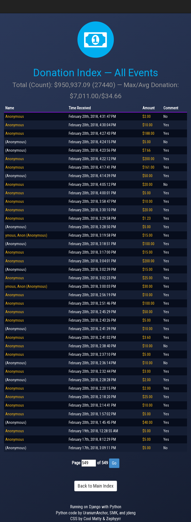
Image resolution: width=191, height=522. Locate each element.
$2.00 (146, 116)
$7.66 (146, 150)
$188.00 (148, 133)
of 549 (102, 462)
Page (76, 462)
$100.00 (148, 244)
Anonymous (14, 116)
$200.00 (148, 159)
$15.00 (147, 235)
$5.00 (146, 142)
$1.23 (146, 218)
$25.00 (147, 278)
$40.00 (147, 422)
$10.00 (147, 125)
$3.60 (146, 337)
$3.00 (146, 371)
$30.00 (147, 286)
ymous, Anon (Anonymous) (26, 235)
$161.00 (148, 167)
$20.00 (147, 184)
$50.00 (147, 176)
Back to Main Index (96, 486)
